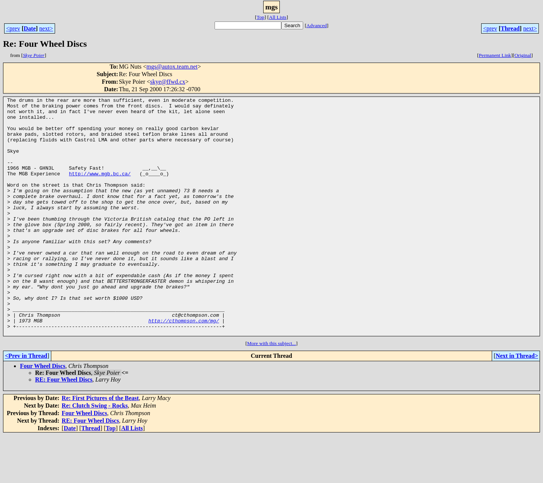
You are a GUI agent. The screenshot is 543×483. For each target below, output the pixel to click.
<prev (13, 28)
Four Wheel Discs (42, 413)
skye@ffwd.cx (167, 81)
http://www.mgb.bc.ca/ (100, 189)
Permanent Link (495, 55)
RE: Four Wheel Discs (63, 427)
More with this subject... (271, 391)
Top (260, 17)
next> (46, 28)
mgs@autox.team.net (172, 66)
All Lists (277, 17)
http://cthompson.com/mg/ (183, 365)
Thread (510, 28)
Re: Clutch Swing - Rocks (95, 453)
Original (522, 55)
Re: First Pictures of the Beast (100, 445)
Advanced (317, 25)
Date (30, 28)
